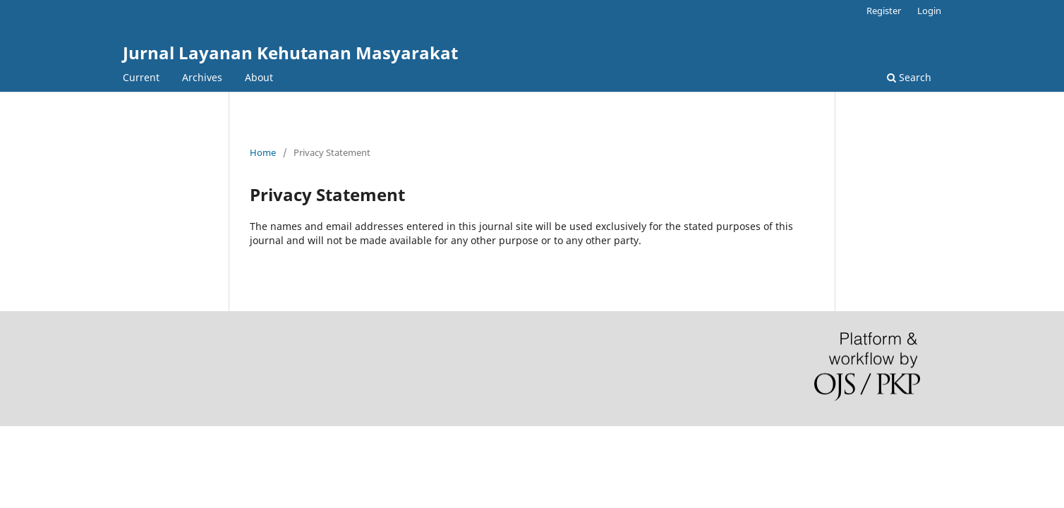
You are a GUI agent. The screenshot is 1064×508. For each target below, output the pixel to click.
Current (141, 77)
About (259, 77)
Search (909, 77)
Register (883, 10)
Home (263, 152)
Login (929, 10)
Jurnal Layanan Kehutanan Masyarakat (290, 52)
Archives (202, 77)
